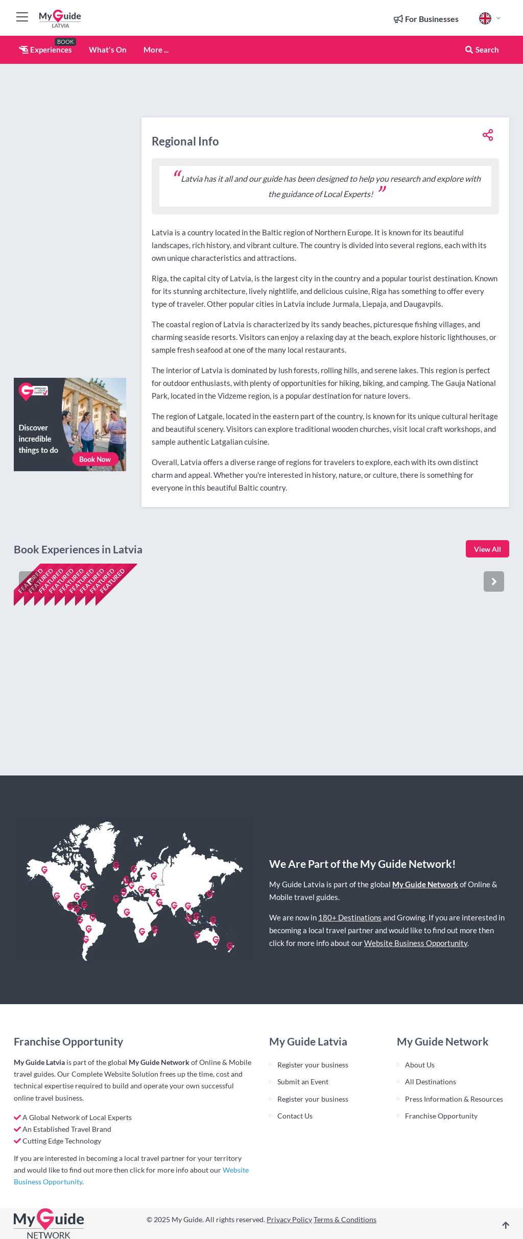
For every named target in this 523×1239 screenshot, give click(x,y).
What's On (108, 49)
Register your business (312, 1064)
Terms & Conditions (345, 1219)
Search (481, 49)
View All (487, 549)
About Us (420, 1064)
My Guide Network (425, 884)
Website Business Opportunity (415, 943)
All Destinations (430, 1081)
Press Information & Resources (454, 1099)
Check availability (58, 736)
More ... (156, 49)
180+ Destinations (350, 917)
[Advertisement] (70, 217)
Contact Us (295, 1115)
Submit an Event (302, 1081)
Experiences (45, 49)
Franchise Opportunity (441, 1115)
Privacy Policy (289, 1219)
